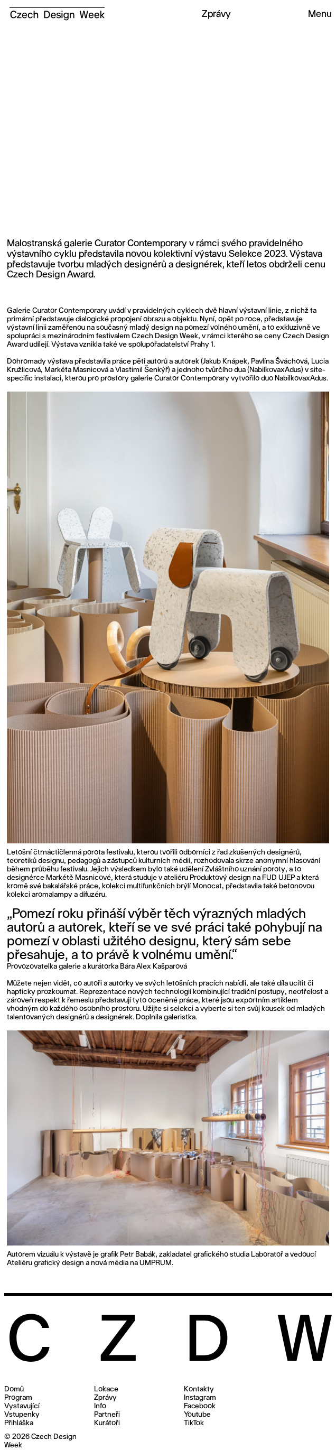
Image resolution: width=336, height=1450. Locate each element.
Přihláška (18, 1423)
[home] (54, 10)
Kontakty (199, 1389)
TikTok (194, 1423)
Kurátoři (107, 1423)
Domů (14, 1389)
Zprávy (105, 1398)
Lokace (106, 1389)
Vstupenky (22, 1415)
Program (18, 1398)
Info (100, 1406)
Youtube (197, 1415)
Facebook (200, 1406)
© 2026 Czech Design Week (40, 1441)
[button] (315, 15)
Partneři (107, 1415)
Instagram (200, 1398)
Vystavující (22, 1406)
